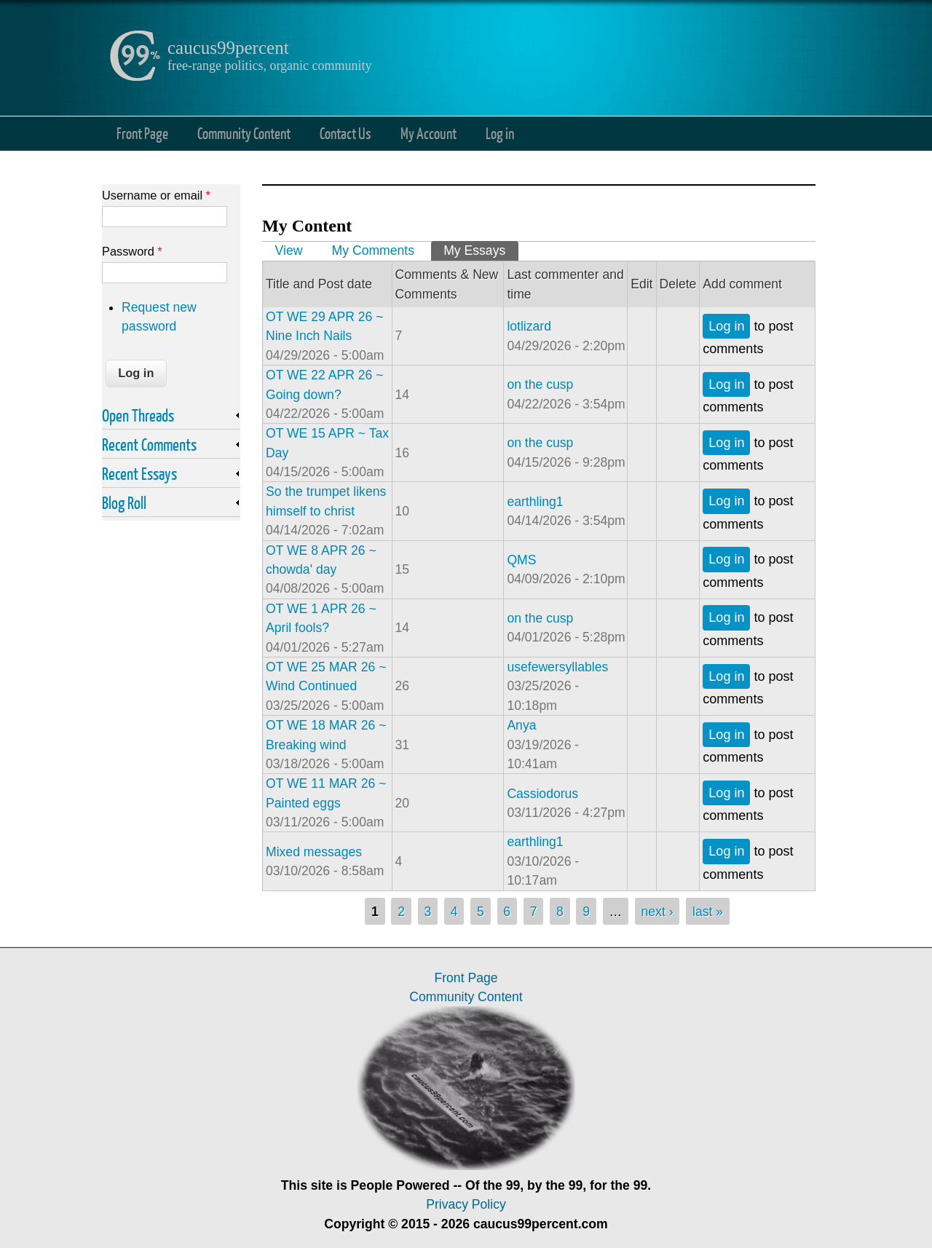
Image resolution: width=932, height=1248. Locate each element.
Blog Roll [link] (124, 502)
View (289, 250)
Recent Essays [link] (139, 473)
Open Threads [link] (138, 415)
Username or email (156, 195)
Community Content (244, 133)
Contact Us (345, 133)
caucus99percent (228, 48)
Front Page (142, 133)
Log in (500, 133)
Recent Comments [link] (149, 444)
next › (657, 911)
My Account (428, 133)
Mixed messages (314, 852)
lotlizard (529, 326)
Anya (521, 725)
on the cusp (540, 384)
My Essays (480, 249)
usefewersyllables (557, 667)
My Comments (373, 250)
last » (707, 911)
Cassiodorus (542, 793)
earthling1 (535, 501)
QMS (521, 560)
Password (132, 251)
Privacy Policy (466, 1204)
